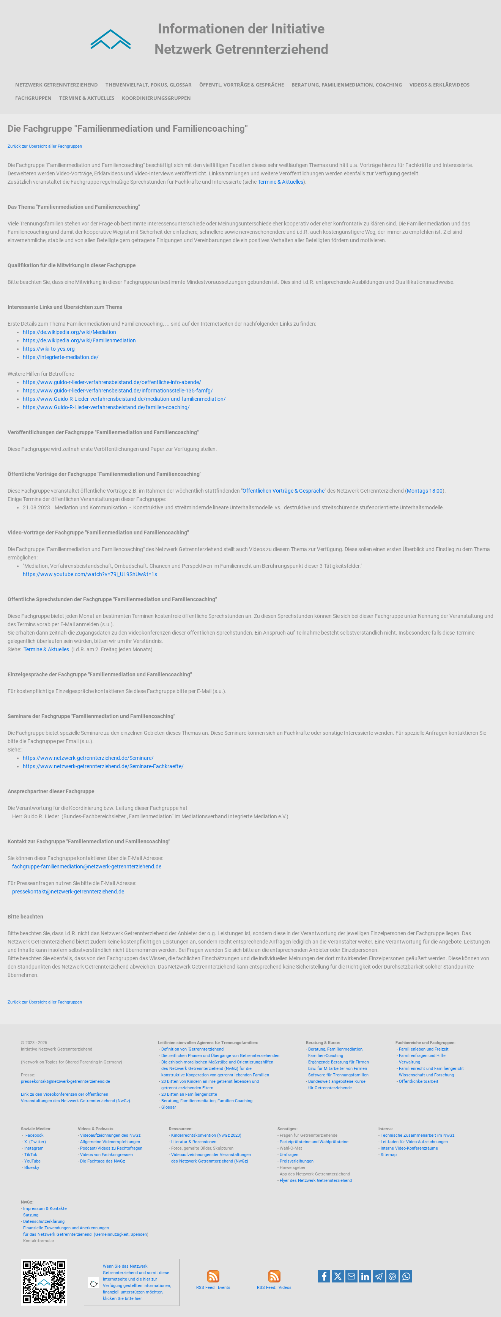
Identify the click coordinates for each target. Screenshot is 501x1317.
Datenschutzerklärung (44, 1221)
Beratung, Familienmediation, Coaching (346, 84)
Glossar (168, 1107)
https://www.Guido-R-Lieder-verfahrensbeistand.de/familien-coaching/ (106, 407)
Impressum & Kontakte (45, 1208)
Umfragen (289, 1154)
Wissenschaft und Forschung (426, 1075)
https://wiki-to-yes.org (49, 349)
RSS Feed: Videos (274, 1287)
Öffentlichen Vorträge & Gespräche (284, 491)
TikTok (30, 1154)
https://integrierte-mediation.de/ (61, 357)
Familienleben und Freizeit (424, 1049)
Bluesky (31, 1167)
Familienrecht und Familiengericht (431, 1068)
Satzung (30, 1215)
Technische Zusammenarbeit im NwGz (417, 1135)
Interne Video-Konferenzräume (409, 1148)
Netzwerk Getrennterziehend (56, 84)
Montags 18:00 (425, 491)
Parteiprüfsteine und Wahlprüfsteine (314, 1141)
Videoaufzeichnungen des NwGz (110, 1135)
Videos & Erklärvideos (439, 84)
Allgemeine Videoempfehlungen (110, 1141)
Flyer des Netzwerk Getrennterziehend (316, 1180)
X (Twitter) (35, 1141)
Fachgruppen (33, 98)
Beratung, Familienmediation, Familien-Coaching (206, 1100)
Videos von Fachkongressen (106, 1154)
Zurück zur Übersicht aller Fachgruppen (45, 146)
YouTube (32, 1161)
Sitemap (389, 1154)
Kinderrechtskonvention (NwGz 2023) (206, 1135)
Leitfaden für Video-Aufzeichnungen (414, 1141)
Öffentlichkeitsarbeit (418, 1081)
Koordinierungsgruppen (156, 98)
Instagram (34, 1148)
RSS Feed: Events (213, 1287)
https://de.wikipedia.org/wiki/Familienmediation (79, 340)
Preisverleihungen (297, 1161)
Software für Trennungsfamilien (338, 1075)
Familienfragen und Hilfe (422, 1055)
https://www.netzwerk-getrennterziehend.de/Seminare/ (88, 758)
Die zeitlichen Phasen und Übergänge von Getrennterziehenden (220, 1055)
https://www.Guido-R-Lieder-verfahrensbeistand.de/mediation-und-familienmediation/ (124, 399)
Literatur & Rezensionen (193, 1141)
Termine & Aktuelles (86, 98)
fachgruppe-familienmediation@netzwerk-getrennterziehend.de (86, 866)
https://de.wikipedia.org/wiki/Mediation (69, 332)
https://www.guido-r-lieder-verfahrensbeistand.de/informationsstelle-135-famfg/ (118, 391)
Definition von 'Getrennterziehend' (192, 1049)
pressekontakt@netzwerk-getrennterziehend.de (68, 892)
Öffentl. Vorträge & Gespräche (241, 84)
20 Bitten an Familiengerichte (189, 1094)
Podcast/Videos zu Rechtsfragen (111, 1148)
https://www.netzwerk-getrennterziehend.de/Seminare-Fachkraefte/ (103, 766)
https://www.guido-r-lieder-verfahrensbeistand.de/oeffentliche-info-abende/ (112, 382)
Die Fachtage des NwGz (102, 1161)
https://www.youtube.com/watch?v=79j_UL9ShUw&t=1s (90, 574)
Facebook (34, 1135)
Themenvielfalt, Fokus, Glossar (149, 84)
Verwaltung (409, 1062)
